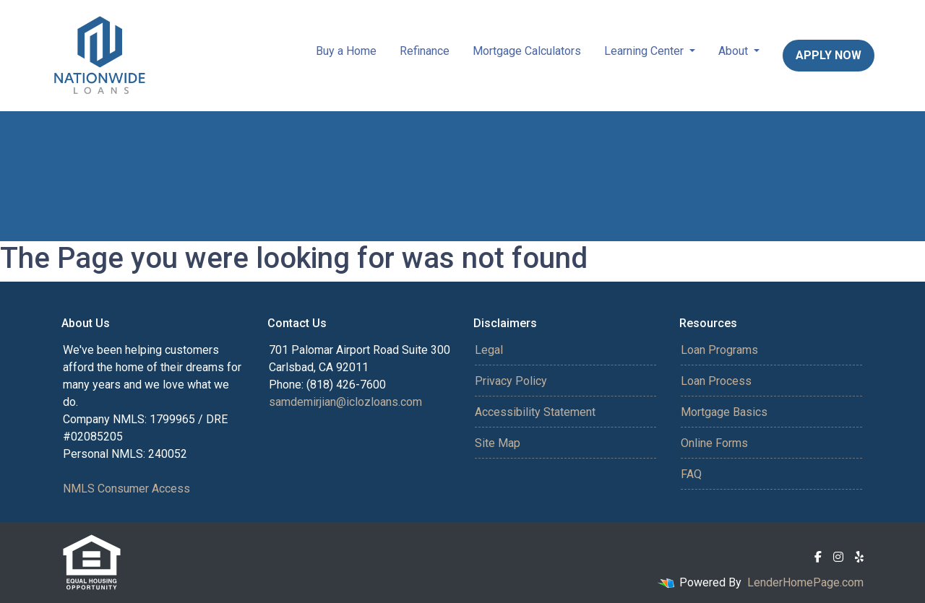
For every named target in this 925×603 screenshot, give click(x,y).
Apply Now (828, 55)
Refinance (424, 51)
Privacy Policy (511, 381)
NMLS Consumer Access (126, 488)
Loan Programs (719, 350)
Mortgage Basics (724, 412)
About (734, 51)
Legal (489, 350)
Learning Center (645, 51)
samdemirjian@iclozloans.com (345, 402)
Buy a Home (346, 51)
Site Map (497, 443)
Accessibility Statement (535, 412)
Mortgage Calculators (527, 51)
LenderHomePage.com (805, 582)
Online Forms (714, 443)
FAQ (691, 474)
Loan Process (716, 381)
